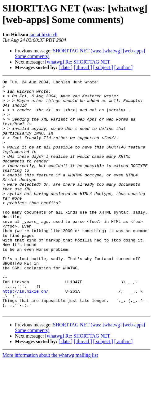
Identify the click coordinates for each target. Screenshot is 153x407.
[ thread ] (83, 67)
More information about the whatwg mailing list (50, 401)
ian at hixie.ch (43, 34)
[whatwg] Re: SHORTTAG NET (77, 61)
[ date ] (65, 67)
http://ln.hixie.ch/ (25, 334)
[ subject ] (103, 67)
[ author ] (123, 67)
